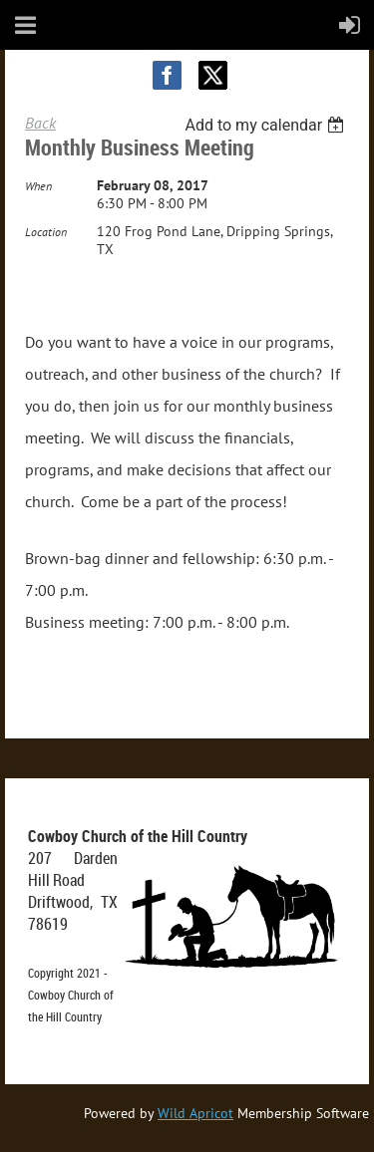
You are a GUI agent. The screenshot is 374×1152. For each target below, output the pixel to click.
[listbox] (267, 125)
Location (46, 231)
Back (40, 123)
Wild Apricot (195, 1113)
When (38, 185)
